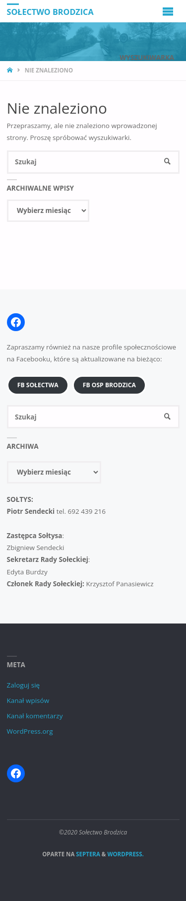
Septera (87, 854)
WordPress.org (30, 731)
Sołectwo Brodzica (50, 11)
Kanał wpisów (28, 700)
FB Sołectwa (38, 385)
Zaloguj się (23, 685)
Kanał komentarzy (35, 715)
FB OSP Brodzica (109, 385)
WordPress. (125, 854)
